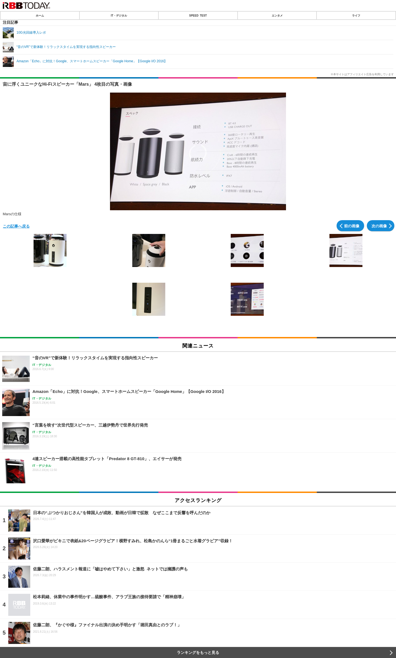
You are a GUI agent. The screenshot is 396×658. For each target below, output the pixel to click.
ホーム (40, 15)
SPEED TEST (198, 15)
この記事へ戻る (16, 226)
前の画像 (351, 226)
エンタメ (277, 15)
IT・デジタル (119, 15)
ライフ (356, 15)
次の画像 (379, 226)
